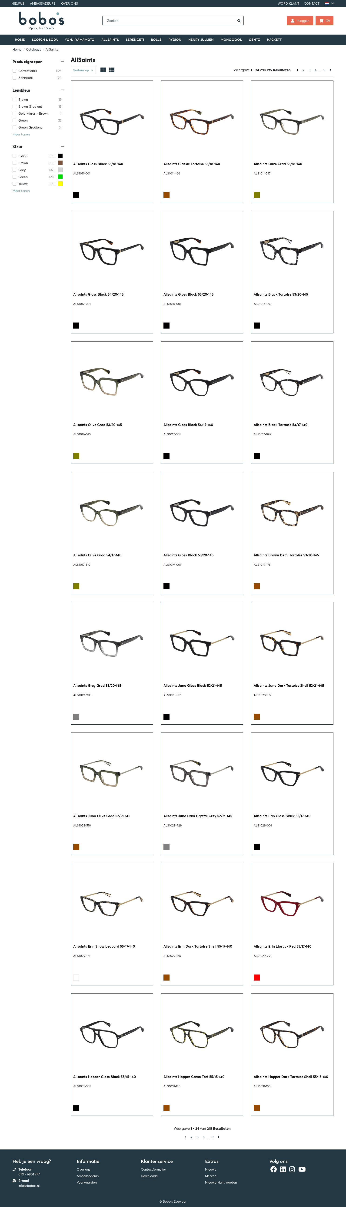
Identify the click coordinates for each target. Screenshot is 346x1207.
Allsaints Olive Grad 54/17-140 (97, 555)
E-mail (23, 1180)
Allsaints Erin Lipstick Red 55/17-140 (282, 946)
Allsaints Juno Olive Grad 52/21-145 (101, 816)
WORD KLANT (288, 3)
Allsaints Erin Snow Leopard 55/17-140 (104, 946)
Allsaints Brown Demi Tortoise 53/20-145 (286, 555)
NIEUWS (17, 3)
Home (17, 49)
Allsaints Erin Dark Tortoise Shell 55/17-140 (197, 946)
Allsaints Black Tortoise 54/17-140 (280, 425)
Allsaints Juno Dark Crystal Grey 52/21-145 (197, 816)
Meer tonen (21, 134)
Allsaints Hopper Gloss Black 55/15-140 (104, 1077)
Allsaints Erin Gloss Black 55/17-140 (282, 816)
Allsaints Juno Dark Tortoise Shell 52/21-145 (289, 685)
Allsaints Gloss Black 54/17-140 (188, 425)
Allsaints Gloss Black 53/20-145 (188, 294)
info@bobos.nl (29, 1186)
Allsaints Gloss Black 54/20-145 (98, 294)
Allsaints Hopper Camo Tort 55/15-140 (193, 1077)
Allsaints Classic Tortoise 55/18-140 (191, 164)
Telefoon (25, 1169)
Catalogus (33, 49)
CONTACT (311, 3)
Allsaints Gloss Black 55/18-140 (98, 164)
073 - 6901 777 (29, 1174)
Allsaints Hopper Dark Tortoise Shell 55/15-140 (291, 1077)
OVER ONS (69, 3)
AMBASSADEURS (42, 3)
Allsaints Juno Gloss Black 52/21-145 (192, 685)
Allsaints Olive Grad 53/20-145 (97, 425)
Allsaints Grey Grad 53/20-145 (97, 685)
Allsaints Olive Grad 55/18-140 (278, 164)
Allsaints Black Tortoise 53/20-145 (281, 294)
